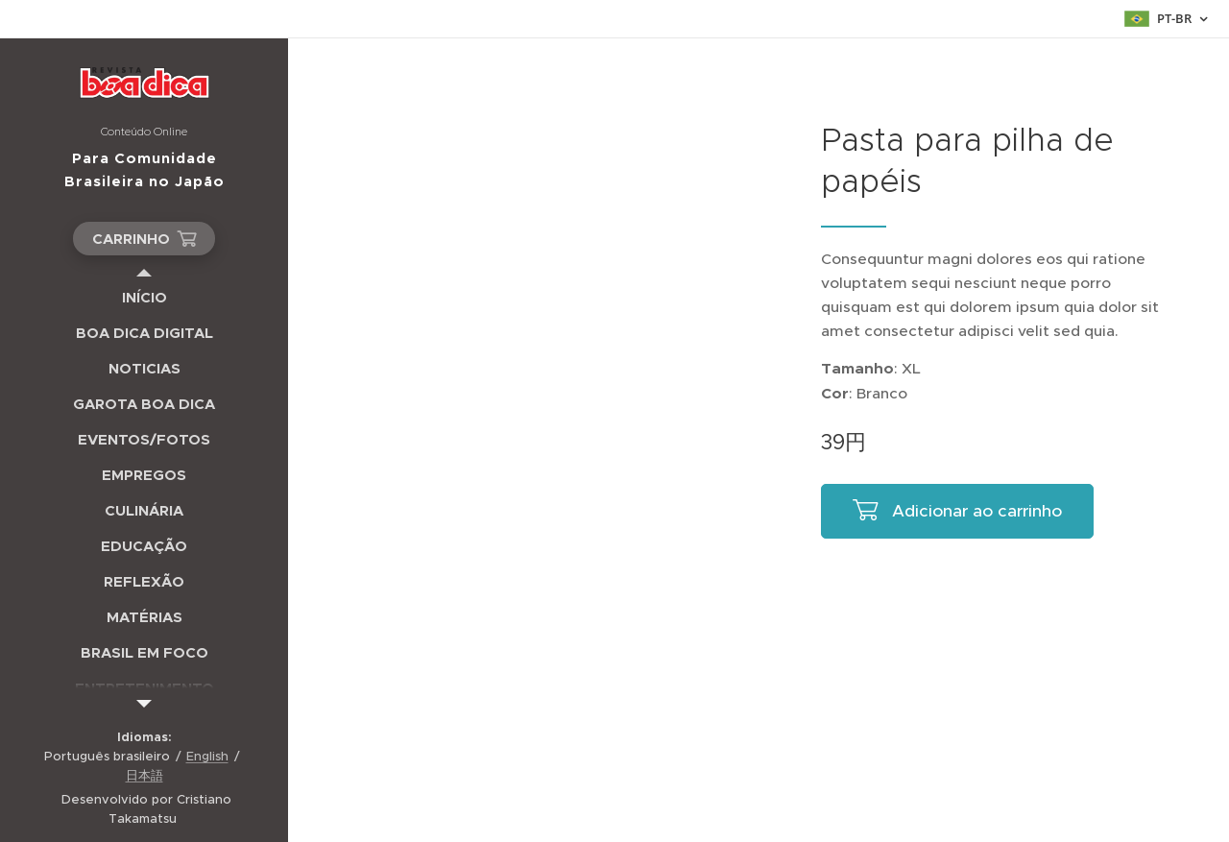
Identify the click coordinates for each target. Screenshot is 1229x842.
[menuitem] (144, 297)
